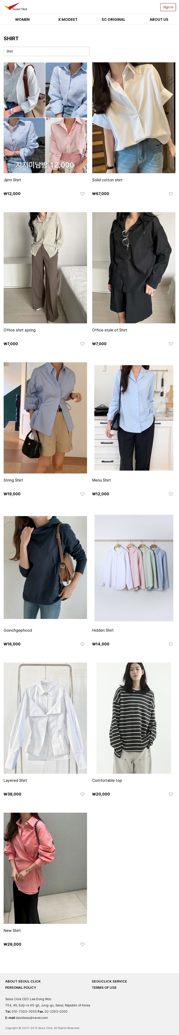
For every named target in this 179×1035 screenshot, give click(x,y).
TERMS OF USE (104, 988)
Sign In (168, 7)
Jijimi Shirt (12, 180)
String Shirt (13, 480)
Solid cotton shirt (107, 180)
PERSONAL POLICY (20, 988)
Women (22, 19)
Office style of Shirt (109, 330)
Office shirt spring (20, 330)
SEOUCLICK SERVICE (109, 981)
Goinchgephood (18, 630)
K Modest (67, 19)
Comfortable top (107, 780)
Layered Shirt (15, 780)
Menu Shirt (101, 480)
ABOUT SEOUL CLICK (23, 981)
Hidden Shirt (103, 630)
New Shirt (12, 930)
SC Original (113, 19)
